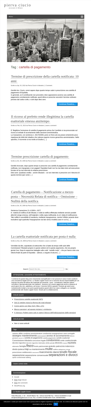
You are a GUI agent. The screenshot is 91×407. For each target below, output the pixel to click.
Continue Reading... (67, 104)
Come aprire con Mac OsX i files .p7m (29, 306)
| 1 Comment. (48, 85)
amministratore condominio (41, 333)
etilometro (15, 346)
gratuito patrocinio (57, 346)
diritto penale (50, 343)
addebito (15, 333)
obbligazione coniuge (64, 349)
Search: (25, 269)
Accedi (16, 377)
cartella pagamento (49, 338)
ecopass (65, 343)
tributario (41, 85)
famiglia (22, 346)
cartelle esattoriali (63, 338)
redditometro (27, 352)
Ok (56, 404)
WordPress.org (19, 386)
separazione (18, 355)
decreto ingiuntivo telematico (36, 343)
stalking (28, 357)
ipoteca (21, 349)
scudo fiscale (68, 351)
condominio (53, 340)
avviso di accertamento (58, 335)
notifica (55, 349)
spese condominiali (18, 357)
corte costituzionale (68, 340)
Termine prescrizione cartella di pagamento (39, 156)
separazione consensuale (36, 355)
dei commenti (20, 383)
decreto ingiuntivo (19, 343)
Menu (11, 16)
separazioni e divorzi (63, 355)
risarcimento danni (49, 352)
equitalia (72, 342)
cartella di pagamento (33, 338)
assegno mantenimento (24, 335)
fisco (29, 346)
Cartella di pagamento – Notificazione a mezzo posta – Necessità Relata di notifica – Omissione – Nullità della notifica (44, 196)
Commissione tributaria (22, 340)
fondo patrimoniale (41, 346)
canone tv (21, 338)
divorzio (58, 343)
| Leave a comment (50, 125)
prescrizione (17, 352)
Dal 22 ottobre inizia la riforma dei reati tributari (32, 303)
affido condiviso (24, 333)
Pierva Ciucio (32, 85)
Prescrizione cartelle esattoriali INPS (28, 299)
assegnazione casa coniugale (63, 333)
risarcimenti (35, 352)
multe (49, 349)
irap (27, 349)
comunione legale (39, 340)
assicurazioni (41, 336)
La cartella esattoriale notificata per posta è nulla (43, 236)
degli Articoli (20, 380)
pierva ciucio (17, 5)
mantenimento (38, 349)
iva (30, 349)
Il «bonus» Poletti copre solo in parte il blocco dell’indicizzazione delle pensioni (45, 313)
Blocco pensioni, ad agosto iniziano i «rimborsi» (33, 309)
